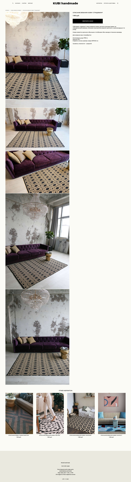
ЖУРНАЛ (32, 4)
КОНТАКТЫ (97, 4)
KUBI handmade (65, 4)
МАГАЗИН (20, 4)
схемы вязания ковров (16, 13)
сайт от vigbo (65, 478)
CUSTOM (26, 4)
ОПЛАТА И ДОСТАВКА (107, 4)
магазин (7, 13)
